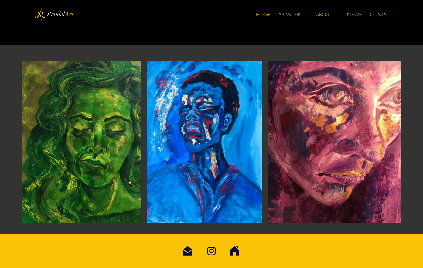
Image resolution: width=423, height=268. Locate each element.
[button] (289, 15)
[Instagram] (211, 251)
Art (69, 14)
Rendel (56, 14)
